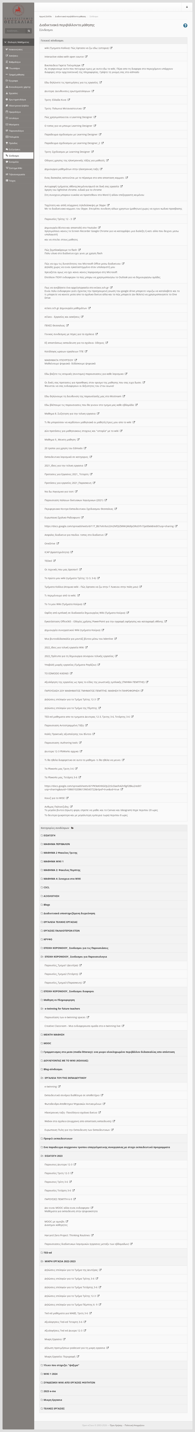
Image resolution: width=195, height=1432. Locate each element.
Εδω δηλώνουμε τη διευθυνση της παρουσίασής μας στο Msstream (85, 396)
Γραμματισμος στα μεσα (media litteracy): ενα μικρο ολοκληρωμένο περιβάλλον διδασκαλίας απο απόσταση (109, 1051)
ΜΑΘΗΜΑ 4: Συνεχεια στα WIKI (62, 878)
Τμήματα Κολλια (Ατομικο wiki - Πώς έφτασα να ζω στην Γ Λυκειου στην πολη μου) (93, 586)
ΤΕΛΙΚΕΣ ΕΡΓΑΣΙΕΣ (54, 1408)
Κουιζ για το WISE (56, 798)
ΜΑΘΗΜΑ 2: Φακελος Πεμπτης (62, 870)
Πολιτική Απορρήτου (134, 1425)
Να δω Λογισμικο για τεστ (61, 491)
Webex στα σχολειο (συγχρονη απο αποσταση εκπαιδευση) (80, 1121)
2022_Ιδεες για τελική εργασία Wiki (66, 647)
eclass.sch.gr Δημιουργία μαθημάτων (68, 308)
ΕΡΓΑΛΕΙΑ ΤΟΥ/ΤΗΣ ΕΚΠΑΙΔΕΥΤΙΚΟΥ (65, 1077)
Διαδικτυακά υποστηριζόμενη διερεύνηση (69, 913)
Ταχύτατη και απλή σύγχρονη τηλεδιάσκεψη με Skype (77, 205)
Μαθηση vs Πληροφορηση (59, 1000)
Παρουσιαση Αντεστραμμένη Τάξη (66, 725)
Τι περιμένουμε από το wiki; (62, 595)
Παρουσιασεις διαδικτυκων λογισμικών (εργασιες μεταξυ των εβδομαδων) (88, 1244)
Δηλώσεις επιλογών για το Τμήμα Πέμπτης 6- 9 (73, 1304)
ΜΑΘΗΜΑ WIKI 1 (54, 861)
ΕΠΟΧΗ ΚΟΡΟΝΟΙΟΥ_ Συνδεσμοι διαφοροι (69, 991)
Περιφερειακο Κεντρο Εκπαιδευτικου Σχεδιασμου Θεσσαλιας (81, 508)
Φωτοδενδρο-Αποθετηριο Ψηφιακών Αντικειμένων (75, 1103)
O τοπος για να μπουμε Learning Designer (70, 125)
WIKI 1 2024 (50, 1373)
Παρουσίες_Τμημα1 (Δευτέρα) (63, 965)
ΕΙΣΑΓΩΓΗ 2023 (54, 1155)
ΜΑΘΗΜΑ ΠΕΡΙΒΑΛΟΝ (57, 844)
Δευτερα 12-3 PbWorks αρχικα (63, 751)
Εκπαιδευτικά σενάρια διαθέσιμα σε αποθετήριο (74, 1095)
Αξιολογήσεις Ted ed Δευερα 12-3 (65, 1330)
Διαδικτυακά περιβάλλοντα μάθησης (70, 16)
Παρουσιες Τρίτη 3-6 (58, 1181)
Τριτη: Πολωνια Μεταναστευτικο (65, 108)
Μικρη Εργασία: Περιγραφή (62, 1356)
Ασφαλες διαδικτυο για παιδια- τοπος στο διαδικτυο (76, 534)
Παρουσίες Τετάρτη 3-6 (60, 1190)
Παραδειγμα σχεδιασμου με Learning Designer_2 (74, 143)
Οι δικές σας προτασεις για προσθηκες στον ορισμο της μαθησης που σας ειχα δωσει (95, 382)
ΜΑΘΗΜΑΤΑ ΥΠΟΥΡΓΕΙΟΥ (61, 360)
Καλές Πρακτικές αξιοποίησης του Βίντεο (70, 734)
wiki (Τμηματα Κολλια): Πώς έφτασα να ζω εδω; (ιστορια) (78, 48)
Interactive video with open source (66, 56)
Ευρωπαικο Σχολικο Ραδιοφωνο (64, 517)
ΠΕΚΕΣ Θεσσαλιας (57, 325)
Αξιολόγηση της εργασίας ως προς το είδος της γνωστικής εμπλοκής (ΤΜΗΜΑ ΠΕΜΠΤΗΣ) (96, 682)
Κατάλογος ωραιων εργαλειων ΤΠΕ (66, 351)
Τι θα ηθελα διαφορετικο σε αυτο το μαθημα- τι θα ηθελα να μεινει (84, 760)
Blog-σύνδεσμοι (53, 1069)
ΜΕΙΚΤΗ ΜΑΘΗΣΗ (54, 1034)
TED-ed (48, 1252)
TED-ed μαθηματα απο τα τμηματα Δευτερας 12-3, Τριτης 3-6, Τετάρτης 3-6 (89, 716)
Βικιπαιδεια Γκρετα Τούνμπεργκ (64, 65)
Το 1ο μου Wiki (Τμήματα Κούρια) (65, 604)
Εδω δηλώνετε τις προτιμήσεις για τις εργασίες (73, 82)
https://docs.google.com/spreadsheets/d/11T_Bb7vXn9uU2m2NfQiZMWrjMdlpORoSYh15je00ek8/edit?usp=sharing (111, 526)
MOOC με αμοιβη (56, 1221)
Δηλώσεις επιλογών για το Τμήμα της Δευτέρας (73, 1270)
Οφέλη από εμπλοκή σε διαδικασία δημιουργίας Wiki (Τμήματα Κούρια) (87, 612)
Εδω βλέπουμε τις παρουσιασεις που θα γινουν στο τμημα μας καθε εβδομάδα (91, 405)
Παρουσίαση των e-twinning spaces (67, 1017)
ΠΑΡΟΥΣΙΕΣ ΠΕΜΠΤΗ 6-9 (60, 1199)
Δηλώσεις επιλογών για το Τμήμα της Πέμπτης (73, 708)
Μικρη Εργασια (55, 1339)
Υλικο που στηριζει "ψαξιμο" (61, 1365)
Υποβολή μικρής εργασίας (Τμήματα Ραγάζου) (72, 664)
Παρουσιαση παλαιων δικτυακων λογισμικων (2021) (76, 500)
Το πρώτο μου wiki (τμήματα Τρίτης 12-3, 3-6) (72, 578)
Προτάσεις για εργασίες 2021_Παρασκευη (70, 482)
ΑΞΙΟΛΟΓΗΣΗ (51, 896)
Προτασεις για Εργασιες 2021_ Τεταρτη (68, 474)
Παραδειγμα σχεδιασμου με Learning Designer (73, 134)
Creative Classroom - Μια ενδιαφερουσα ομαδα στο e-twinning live (84, 1026)
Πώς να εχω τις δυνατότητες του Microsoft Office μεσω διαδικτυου (84, 263)
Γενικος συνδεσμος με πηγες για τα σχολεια (71, 334)
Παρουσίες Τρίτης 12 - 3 (60, 219)
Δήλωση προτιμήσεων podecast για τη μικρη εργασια (77, 1347)
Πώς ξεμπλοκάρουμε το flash (63, 249)
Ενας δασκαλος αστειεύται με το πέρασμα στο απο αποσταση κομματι (86, 177)
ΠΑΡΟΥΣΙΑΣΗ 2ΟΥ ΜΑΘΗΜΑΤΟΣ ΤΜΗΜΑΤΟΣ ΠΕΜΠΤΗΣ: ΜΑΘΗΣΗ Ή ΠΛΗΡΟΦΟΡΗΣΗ (94, 690)
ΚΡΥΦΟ (48, 939)
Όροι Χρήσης (116, 1425)
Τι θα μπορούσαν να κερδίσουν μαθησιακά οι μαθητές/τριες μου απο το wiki (90, 422)
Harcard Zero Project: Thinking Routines (69, 1235)
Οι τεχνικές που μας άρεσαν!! (63, 569)
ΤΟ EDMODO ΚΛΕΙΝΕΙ (58, 673)
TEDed (50, 560)
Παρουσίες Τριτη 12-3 (59, 1173)
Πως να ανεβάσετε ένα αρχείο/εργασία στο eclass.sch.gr (78, 287)
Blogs (47, 904)
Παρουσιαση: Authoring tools (63, 742)
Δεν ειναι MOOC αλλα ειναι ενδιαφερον (69, 1207)
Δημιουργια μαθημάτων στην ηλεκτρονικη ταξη (73, 169)
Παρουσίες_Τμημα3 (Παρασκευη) (65, 982)
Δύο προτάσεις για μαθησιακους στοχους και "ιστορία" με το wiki (83, 431)
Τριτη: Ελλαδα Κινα (57, 99)
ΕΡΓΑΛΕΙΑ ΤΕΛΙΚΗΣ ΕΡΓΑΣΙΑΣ (60, 922)
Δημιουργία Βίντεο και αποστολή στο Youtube (72, 227)
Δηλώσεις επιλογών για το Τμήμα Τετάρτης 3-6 (73, 1287)
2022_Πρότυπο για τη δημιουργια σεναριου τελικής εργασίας (81, 656)
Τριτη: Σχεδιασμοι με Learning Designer (69, 151)
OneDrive (52, 543)
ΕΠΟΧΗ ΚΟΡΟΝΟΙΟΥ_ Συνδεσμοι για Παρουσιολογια (76, 956)
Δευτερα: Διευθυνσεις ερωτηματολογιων (69, 91)
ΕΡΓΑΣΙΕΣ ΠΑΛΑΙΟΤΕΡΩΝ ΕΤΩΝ (62, 930)
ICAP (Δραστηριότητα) (59, 552)
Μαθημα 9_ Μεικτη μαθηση (62, 439)
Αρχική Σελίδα (45, 16)
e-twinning (52, 1086)
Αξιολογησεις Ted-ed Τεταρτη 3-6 (65, 1321)
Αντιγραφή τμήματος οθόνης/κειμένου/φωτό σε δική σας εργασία (84, 186)
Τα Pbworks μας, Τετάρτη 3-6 (63, 777)
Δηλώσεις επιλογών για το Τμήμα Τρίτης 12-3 (72, 699)
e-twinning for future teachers (62, 1008)
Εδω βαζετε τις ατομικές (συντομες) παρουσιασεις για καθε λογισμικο (86, 373)
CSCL (46, 887)
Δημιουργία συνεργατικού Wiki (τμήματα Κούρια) (74, 630)
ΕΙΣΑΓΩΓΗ (49, 835)
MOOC (47, 1043)
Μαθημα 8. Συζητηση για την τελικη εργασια (72, 413)
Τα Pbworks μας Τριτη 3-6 (61, 768)
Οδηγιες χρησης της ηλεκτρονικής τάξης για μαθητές (77, 160)
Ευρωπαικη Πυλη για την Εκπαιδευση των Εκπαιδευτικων (79, 1129)
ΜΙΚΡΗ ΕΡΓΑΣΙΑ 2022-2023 (60, 1261)
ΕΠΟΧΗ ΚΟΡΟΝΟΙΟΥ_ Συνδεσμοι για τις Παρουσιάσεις (76, 948)
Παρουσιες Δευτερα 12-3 (60, 1164)
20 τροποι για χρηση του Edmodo (65, 448)
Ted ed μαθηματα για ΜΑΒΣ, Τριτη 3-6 (68, 1313)
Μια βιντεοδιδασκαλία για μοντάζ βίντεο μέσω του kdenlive (81, 638)
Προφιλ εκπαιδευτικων (58, 1138)
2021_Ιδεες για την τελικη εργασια (66, 465)
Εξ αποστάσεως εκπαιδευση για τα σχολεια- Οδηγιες (76, 342)
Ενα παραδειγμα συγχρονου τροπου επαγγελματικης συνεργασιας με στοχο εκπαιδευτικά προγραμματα (107, 1147)
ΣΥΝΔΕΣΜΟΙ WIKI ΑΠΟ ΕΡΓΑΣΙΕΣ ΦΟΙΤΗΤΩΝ (69, 1382)
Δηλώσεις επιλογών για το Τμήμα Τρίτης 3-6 (71, 1278)
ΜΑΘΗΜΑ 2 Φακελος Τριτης (60, 852)
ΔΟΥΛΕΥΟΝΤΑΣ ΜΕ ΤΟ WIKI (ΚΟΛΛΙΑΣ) (66, 1060)
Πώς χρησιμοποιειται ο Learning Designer (70, 117)
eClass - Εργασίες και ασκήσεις (64, 316)
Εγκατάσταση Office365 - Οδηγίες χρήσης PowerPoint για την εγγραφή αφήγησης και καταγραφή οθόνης (106, 621)
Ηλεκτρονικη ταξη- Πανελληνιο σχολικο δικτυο (73, 1112)
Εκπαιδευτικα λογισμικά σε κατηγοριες (68, 456)
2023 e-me (50, 1391)
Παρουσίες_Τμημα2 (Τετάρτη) (63, 974)
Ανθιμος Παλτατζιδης (59, 806)
